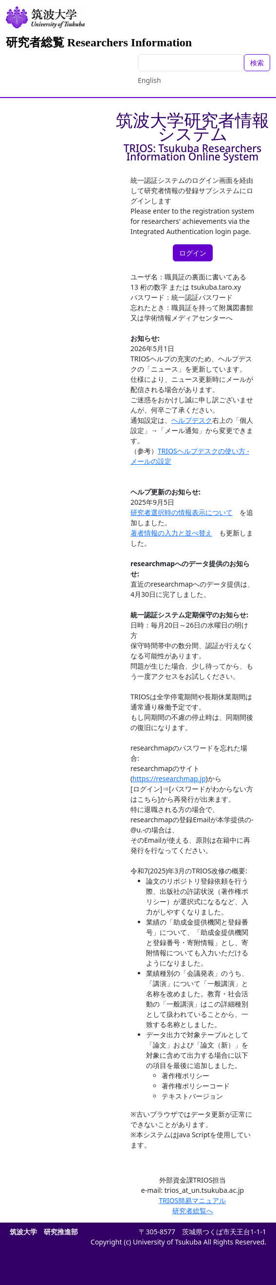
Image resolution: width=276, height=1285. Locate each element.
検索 (257, 62)
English (149, 80)
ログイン (192, 252)
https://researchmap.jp (169, 778)
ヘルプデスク (191, 420)
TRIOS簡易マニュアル (192, 1200)
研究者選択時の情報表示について (181, 512)
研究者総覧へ (192, 1210)
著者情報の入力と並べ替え (171, 532)
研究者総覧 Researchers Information (99, 42)
